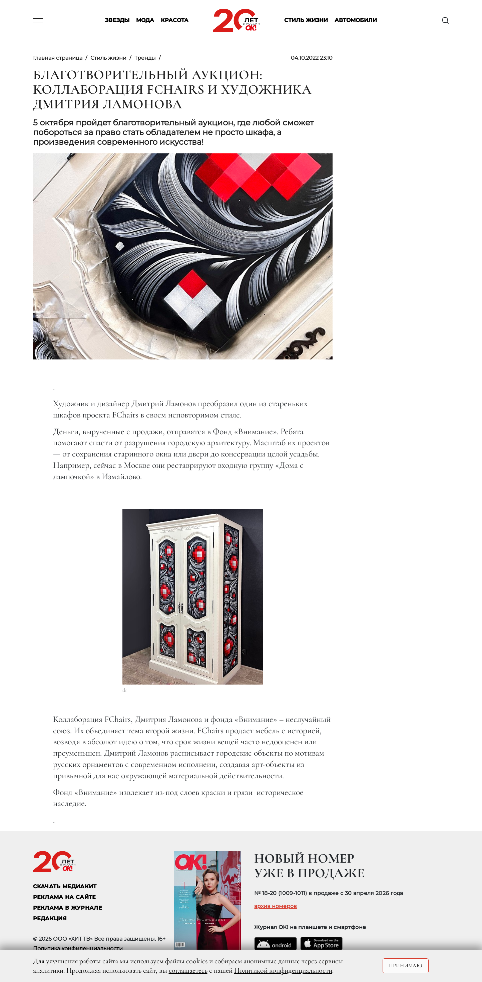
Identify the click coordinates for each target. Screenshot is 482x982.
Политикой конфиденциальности (283, 970)
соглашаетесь (188, 970)
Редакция (50, 918)
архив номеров (275, 906)
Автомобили (356, 20)
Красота (174, 20)
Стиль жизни (306, 20)
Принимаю (406, 965)
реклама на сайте (64, 897)
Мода (145, 20)
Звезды (117, 20)
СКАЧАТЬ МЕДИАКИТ (65, 886)
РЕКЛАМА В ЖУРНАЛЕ (67, 908)
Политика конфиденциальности (78, 948)
